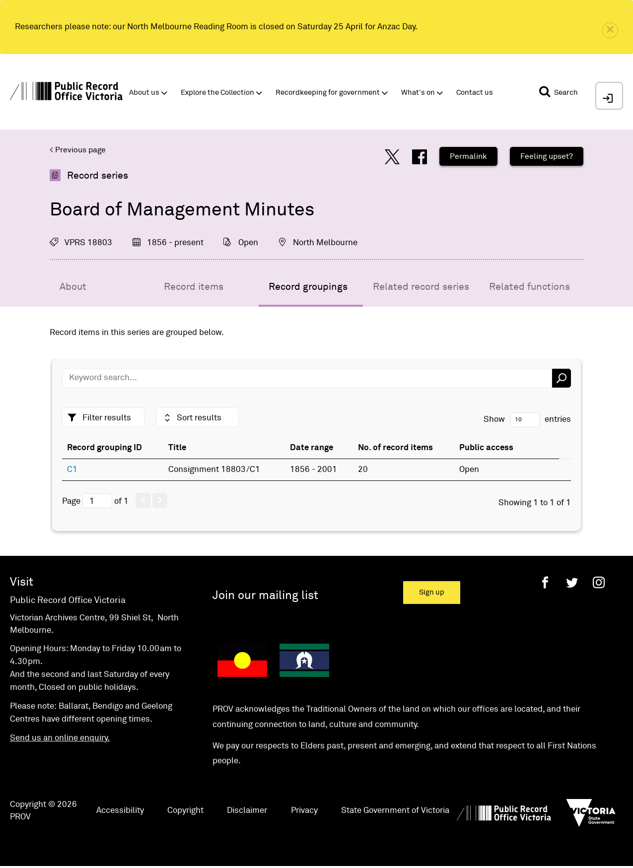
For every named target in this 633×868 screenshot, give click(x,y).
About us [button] (144, 92)
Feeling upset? (546, 156)
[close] (610, 30)
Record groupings (308, 287)
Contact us (474, 92)
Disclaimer (247, 810)
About (73, 287)
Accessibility (120, 810)
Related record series (421, 287)
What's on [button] (418, 92)
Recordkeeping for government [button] (328, 92)
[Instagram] (599, 582)
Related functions (529, 287)
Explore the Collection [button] (217, 92)
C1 (72, 470)
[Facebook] (545, 582)
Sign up (431, 592)
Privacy (304, 810)
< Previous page (78, 150)
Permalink (468, 156)
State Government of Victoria (395, 810)
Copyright (185, 810)
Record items (193, 287)
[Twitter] (572, 582)
